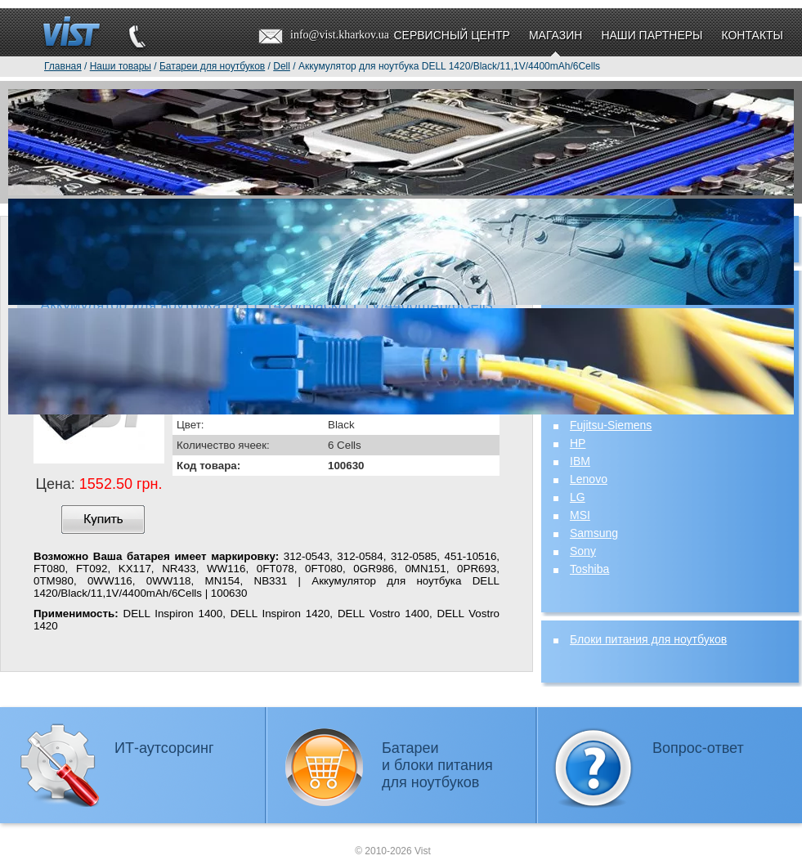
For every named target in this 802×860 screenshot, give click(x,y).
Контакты (752, 35)
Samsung (594, 533)
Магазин (555, 35)
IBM (580, 461)
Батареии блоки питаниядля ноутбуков (437, 765)
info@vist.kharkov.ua (339, 35)
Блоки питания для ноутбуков (648, 639)
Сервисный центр (451, 35)
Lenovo (588, 479)
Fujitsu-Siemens (611, 425)
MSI (580, 515)
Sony (583, 551)
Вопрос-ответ (698, 748)
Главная (63, 66)
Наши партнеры (651, 35)
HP (577, 443)
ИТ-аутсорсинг (164, 748)
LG (577, 497)
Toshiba (589, 569)
